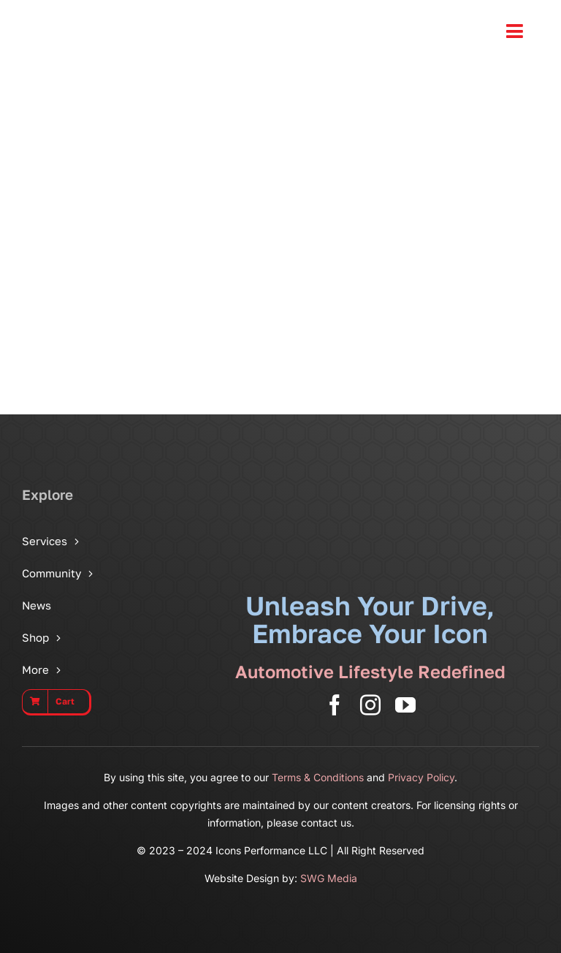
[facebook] (334, 705)
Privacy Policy (421, 777)
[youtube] (405, 705)
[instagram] (370, 705)
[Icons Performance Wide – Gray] (108, 14)
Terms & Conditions (318, 777)
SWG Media (328, 878)
